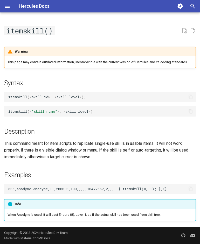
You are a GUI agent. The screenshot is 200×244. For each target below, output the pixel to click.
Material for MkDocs (35, 238)
